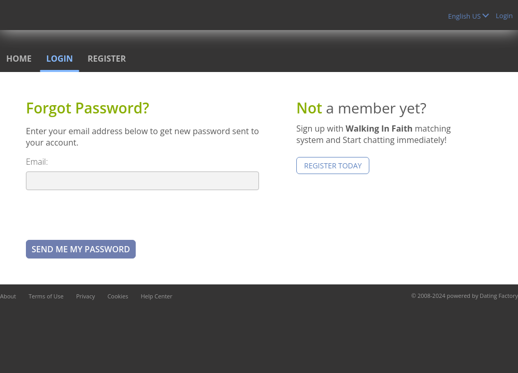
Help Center (156, 296)
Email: (37, 161)
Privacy (85, 296)
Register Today (333, 165)
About (8, 296)
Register (107, 58)
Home (19, 58)
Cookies (117, 296)
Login (504, 15)
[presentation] (104, 214)
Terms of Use (46, 296)
